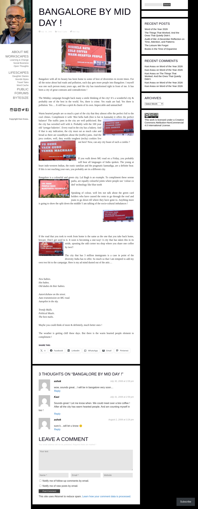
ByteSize (21, 97)
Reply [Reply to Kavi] (57, 413)
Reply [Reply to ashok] (57, 391)
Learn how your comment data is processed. (106, 496)
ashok (57, 381)
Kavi (56, 397)
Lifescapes (19, 72)
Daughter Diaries (20, 76)
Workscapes (17, 56)
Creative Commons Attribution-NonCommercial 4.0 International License (164, 122)
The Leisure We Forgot (156, 45)
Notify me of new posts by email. (60, 486)
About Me (20, 52)
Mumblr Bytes (22, 79)
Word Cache (23, 85)
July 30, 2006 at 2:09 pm (122, 381)
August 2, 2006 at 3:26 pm (121, 419)
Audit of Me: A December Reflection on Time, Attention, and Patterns (165, 40)
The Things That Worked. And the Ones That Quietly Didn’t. (162, 34)
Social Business (21, 63)
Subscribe (185, 501)
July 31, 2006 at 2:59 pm (122, 397)
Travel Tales (23, 82)
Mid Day (76, 31)
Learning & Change (19, 60)
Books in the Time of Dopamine (161, 49)
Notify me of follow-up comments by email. (65, 481)
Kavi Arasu (150, 66)
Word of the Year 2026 (156, 29)
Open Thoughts (21, 66)
